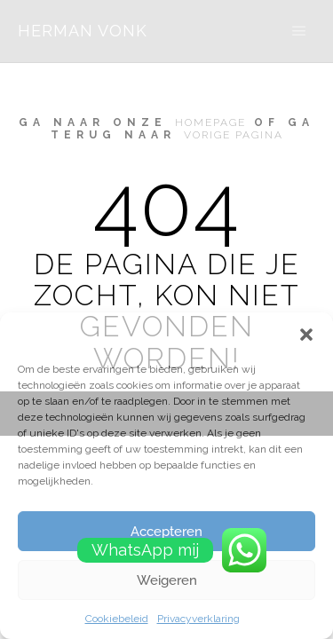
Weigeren (167, 580)
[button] (306, 334)
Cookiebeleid (116, 618)
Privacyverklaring (198, 618)
